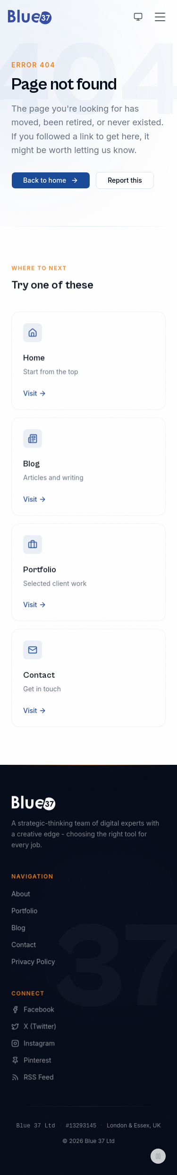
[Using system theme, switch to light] (138, 16)
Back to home (50, 180)
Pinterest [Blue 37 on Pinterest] (31, 1061)
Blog (18, 928)
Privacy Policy (33, 962)
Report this (125, 180)
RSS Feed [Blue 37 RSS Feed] (33, 1078)
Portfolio (24, 911)
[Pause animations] (158, 1156)
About (20, 894)
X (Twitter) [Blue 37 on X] (34, 1027)
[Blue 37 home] (30, 16)
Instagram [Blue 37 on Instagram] (33, 1044)
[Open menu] (160, 17)
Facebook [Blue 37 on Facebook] (33, 1010)
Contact (23, 945)
